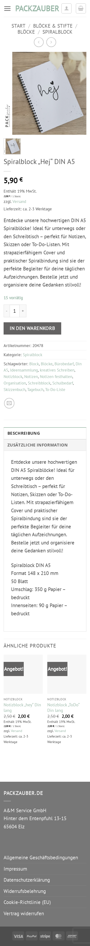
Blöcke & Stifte (52, 26)
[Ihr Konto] (66, 8)
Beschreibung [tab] (23, 433)
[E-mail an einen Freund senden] (9, 403)
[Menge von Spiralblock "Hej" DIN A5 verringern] (7, 311)
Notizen (31, 376)
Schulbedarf (62, 383)
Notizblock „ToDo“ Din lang (63, 707)
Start (18, 26)
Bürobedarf (64, 363)
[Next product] (39, 42)
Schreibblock (39, 383)
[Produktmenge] (15, 311)
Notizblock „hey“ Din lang (22, 707)
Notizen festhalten (56, 376)
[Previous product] (51, 42)
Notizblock (13, 376)
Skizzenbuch (14, 389)
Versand (19, 201)
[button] (7, 8)
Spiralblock (57, 32)
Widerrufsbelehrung (25, 891)
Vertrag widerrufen (24, 913)
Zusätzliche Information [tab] (37, 445)
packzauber (36, 8)
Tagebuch (35, 389)
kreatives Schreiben (57, 370)
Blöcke (26, 32)
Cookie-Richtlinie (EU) (27, 902)
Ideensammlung (24, 370)
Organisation (15, 383)
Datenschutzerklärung (27, 880)
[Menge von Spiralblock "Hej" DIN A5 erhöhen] (23, 311)
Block (34, 363)
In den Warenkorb (32, 328)
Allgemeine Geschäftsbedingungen (41, 857)
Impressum (15, 869)
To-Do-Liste (55, 389)
